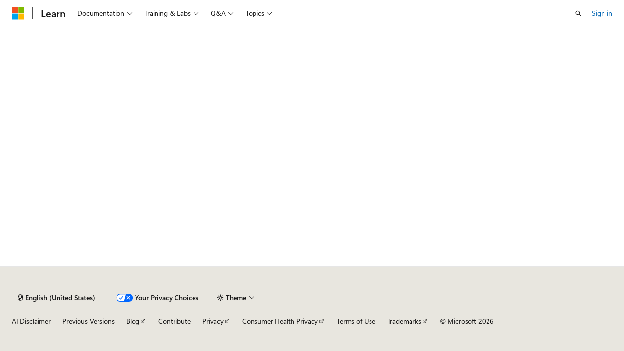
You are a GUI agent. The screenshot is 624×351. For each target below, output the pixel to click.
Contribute (174, 321)
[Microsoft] (18, 13)
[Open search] (578, 13)
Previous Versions (88, 321)
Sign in (602, 13)
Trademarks (404, 321)
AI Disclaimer (31, 321)
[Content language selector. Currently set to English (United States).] (56, 298)
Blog (132, 321)
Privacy (213, 321)
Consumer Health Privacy (280, 321)
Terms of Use (356, 321)
